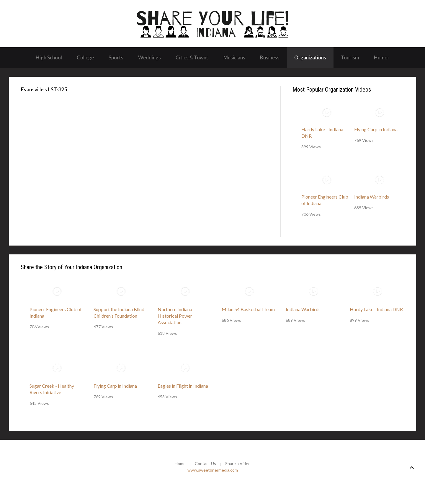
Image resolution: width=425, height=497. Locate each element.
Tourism (350, 57)
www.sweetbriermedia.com (212, 469)
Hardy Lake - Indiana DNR (376, 309)
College (85, 57)
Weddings (149, 57)
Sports (116, 57)
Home (180, 463)
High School (49, 57)
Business (269, 57)
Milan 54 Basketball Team (248, 309)
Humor (382, 57)
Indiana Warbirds (371, 196)
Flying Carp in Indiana (376, 129)
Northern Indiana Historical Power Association (175, 315)
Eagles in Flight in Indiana (183, 386)
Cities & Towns (192, 57)
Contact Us (205, 463)
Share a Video (238, 463)
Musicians (234, 57)
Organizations (310, 57)
